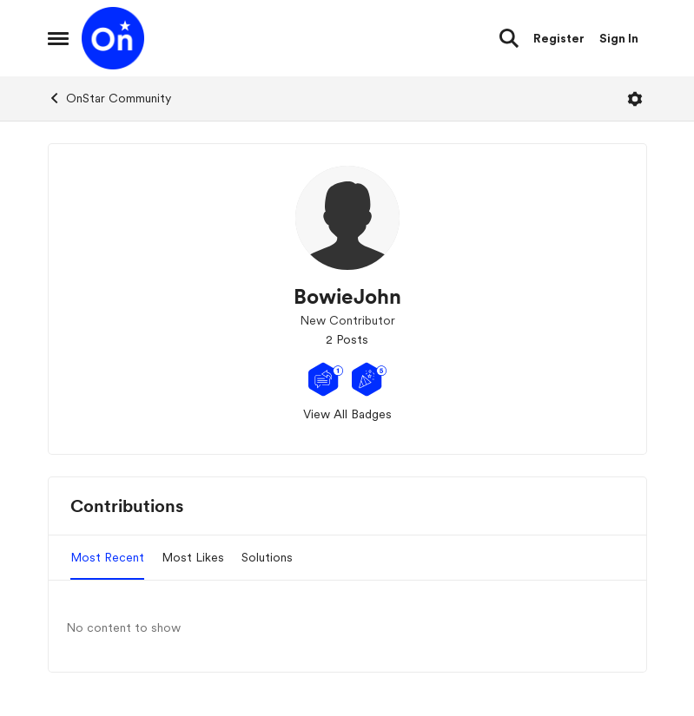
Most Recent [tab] (107, 557)
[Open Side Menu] (58, 38)
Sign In (618, 38)
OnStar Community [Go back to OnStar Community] (109, 98)
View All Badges (347, 414)
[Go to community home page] (113, 38)
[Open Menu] (635, 99)
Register (559, 38)
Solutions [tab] (267, 557)
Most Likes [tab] (193, 557)
